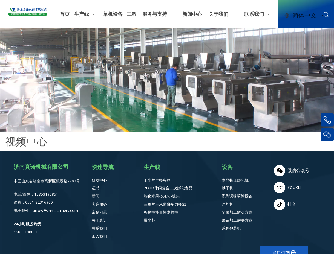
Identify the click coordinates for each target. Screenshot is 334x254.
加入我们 (99, 236)
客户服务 (99, 204)
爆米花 (149, 220)
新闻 (95, 195)
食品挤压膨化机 (235, 180)
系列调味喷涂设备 (237, 195)
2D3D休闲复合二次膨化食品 (168, 188)
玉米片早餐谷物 (157, 180)
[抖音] (291, 204)
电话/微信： (24, 194)
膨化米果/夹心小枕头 (162, 195)
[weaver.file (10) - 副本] (167, 80)
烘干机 (227, 188)
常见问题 (99, 212)
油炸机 (227, 204)
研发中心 (99, 180)
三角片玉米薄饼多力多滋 (165, 204)
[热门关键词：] (326, 15)
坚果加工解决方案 (237, 212)
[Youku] (291, 187)
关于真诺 (99, 220)
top (322, 230)
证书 (95, 188)
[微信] (291, 170)
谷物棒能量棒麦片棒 (161, 212)
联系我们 (99, 228)
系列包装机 (231, 228)
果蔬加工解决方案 (237, 220)
